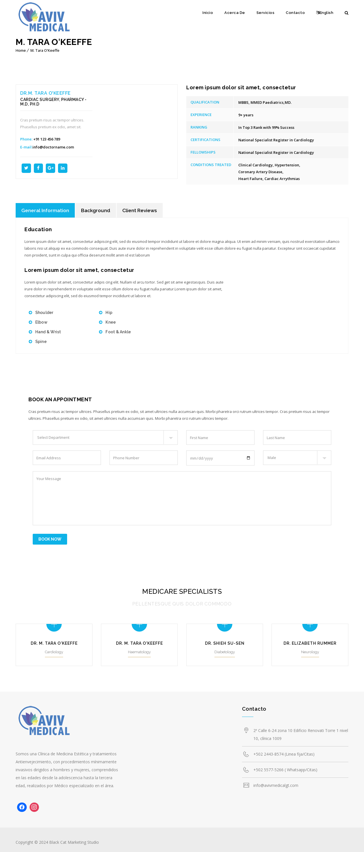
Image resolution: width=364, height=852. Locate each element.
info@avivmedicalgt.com (275, 782)
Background (98, 211)
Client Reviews (143, 211)
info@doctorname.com (53, 147)
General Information (46, 211)
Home (21, 50)
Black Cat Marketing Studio (74, 840)
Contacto (295, 13)
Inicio (207, 13)
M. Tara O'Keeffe (44, 50)
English (324, 13)
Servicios (266, 13)
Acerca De (234, 13)
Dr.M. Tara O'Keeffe (45, 93)
